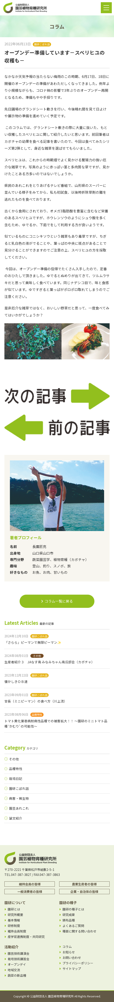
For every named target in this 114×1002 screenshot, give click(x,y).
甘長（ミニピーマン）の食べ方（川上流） (35, 701)
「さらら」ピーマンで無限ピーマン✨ (32, 642)
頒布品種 (69, 920)
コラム (67, 946)
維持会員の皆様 (29, 884)
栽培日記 (15, 778)
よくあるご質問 (73, 925)
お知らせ (69, 952)
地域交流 (14, 970)
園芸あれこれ (19, 808)
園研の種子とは (73, 909)
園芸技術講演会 (18, 953)
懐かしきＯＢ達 (16, 681)
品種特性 (15, 768)
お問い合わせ (72, 957)
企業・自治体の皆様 (84, 891)
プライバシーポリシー (78, 963)
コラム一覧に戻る (57, 601)
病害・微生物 (19, 798)
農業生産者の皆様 (84, 884)
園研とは (14, 909)
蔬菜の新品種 (17, 975)
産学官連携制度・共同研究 (26, 936)
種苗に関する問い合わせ (79, 931)
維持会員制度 (17, 931)
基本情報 (14, 920)
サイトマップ (72, 968)
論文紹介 (15, 818)
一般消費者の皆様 (29, 891)
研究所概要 (15, 914)
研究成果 (69, 914)
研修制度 (14, 925)
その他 (14, 759)
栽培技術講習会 (18, 959)
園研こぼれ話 (19, 788)
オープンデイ (17, 964)
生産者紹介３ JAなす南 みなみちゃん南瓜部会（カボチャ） (49, 662)
